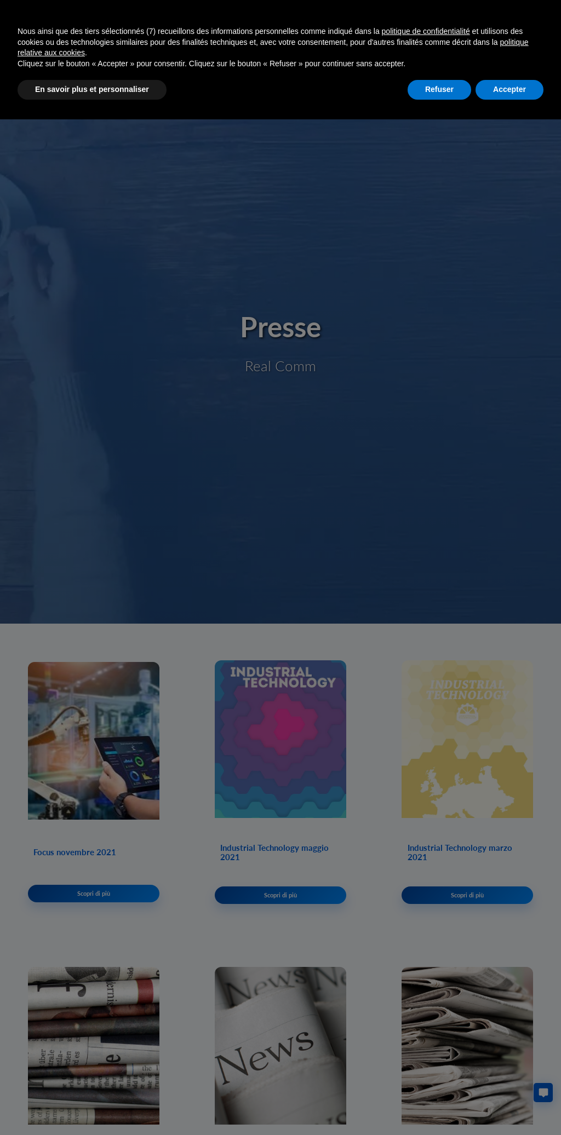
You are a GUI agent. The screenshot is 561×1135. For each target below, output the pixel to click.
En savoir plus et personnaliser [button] (92, 89)
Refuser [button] (439, 89)
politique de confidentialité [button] (426, 31)
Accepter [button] (509, 89)
